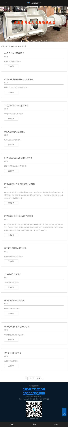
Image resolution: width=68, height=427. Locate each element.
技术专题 (16, 46)
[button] (21, 41)
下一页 (32, 378)
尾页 (38, 378)
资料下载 (23, 46)
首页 (10, 46)
